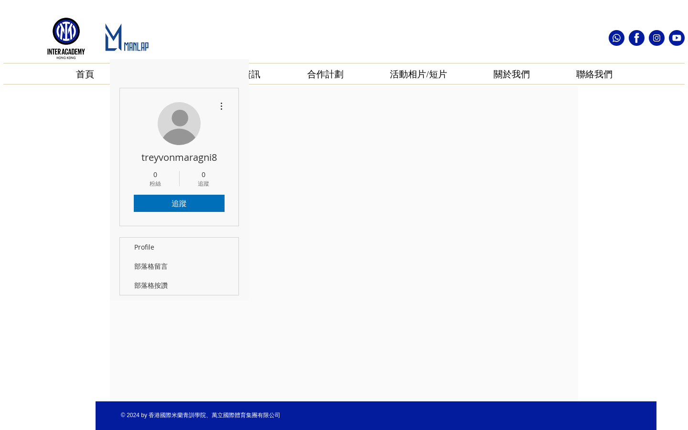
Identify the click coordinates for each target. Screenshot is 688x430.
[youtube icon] (677, 38)
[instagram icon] (657, 38)
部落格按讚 (151, 285)
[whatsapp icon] (616, 38)
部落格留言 (151, 266)
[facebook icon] (637, 38)
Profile (144, 247)
